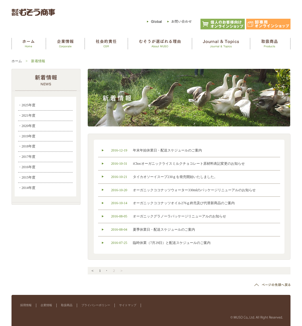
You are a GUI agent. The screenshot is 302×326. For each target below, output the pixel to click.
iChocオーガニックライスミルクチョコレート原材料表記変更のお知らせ (189, 164)
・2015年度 (26, 177)
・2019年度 (26, 136)
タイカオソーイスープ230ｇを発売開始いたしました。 (175, 177)
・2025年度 (26, 105)
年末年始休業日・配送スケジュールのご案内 (167, 150)
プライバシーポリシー (95, 305)
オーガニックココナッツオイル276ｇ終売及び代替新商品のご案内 (184, 203)
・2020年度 (26, 126)
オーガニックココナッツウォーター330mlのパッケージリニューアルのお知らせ (194, 190)
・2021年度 (26, 115)
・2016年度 (26, 167)
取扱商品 (66, 305)
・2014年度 (26, 188)
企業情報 (46, 305)
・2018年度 (26, 146)
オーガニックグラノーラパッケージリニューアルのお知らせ (179, 216)
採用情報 (26, 305)
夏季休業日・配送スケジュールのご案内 (164, 230)
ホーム (17, 61)
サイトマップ (127, 305)
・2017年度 (26, 157)
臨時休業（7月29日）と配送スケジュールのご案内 (172, 243)
